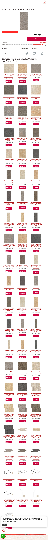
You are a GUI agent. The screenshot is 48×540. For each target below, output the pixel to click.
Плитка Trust (19, 6)
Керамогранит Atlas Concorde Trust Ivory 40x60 (9, 160)
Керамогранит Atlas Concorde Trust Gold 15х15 (9, 394)
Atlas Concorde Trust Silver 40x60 (22, 139)
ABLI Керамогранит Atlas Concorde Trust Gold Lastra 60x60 (22, 76)
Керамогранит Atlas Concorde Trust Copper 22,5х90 (36, 330)
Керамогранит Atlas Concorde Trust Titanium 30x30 (9, 139)
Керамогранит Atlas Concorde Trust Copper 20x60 (36, 203)
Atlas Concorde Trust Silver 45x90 (36, 287)
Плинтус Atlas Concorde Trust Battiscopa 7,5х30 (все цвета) (9, 479)
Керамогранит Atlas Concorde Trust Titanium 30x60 (9, 203)
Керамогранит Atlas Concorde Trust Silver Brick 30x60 (9, 458)
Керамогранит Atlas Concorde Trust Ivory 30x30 (36, 97)
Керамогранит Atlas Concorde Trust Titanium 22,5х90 (36, 351)
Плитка (7, 6)
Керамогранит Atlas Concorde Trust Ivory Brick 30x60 (22, 436)
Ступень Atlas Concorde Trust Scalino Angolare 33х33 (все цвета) (9, 500)
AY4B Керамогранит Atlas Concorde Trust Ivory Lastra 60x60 (9, 76)
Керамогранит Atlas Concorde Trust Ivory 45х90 (22, 309)
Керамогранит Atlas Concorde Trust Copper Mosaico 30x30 (36, 415)
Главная (3, 6)
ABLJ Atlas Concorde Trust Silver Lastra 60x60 (36, 75)
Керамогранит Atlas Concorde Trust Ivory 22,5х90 (9, 351)
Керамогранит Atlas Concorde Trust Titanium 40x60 (36, 160)
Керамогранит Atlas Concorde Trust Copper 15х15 (22, 373)
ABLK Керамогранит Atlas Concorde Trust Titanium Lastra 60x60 (22, 97)
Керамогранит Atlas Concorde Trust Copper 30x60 (8, 182)
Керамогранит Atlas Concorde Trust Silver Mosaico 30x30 (22, 415)
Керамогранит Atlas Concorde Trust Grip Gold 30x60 (9, 288)
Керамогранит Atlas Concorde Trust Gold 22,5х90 (22, 351)
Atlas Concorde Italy (37, 44)
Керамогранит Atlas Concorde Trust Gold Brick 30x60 (36, 436)
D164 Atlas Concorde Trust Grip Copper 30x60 (22, 266)
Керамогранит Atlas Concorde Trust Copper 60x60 (8, 97)
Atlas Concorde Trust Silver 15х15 (9, 372)
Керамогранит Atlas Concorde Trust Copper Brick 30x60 (22, 458)
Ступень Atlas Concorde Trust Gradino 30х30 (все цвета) (22, 479)
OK (4, 524)
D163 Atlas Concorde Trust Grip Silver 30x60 (8, 266)
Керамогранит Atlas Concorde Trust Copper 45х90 (8, 309)
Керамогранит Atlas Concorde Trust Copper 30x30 (22, 118)
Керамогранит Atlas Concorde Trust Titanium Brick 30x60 (36, 458)
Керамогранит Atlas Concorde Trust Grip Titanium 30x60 (22, 288)
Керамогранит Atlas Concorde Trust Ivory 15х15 (36, 373)
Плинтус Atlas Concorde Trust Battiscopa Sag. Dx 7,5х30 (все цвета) (36, 500)
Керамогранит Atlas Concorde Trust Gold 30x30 (36, 118)
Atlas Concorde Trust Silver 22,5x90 (22, 330)
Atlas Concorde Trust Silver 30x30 (9, 118)
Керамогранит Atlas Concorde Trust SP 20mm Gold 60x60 (22, 245)
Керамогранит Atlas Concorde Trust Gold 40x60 (22, 160)
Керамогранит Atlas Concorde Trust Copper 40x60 (36, 139)
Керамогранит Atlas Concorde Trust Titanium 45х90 (9, 330)
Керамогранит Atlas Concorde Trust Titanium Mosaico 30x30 (9, 436)
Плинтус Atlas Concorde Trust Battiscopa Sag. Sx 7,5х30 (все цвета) (22, 500)
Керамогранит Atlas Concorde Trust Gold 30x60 (36, 182)
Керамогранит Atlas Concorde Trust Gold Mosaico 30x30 (9, 415)
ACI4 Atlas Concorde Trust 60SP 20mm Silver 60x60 (9, 245)
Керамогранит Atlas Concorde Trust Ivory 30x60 (22, 182)
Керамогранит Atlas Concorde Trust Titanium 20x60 (36, 224)
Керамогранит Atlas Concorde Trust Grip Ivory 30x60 (36, 267)
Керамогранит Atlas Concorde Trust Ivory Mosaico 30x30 (36, 394)
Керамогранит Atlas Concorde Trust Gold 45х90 (36, 309)
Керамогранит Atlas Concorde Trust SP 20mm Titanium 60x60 (36, 245)
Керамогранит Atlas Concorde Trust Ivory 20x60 (9, 224)
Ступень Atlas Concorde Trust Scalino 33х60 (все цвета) (36, 479)
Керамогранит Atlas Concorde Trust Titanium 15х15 (22, 394)
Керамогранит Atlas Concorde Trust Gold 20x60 (22, 224)
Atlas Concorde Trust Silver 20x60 (22, 202)
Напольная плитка (12, 6)
